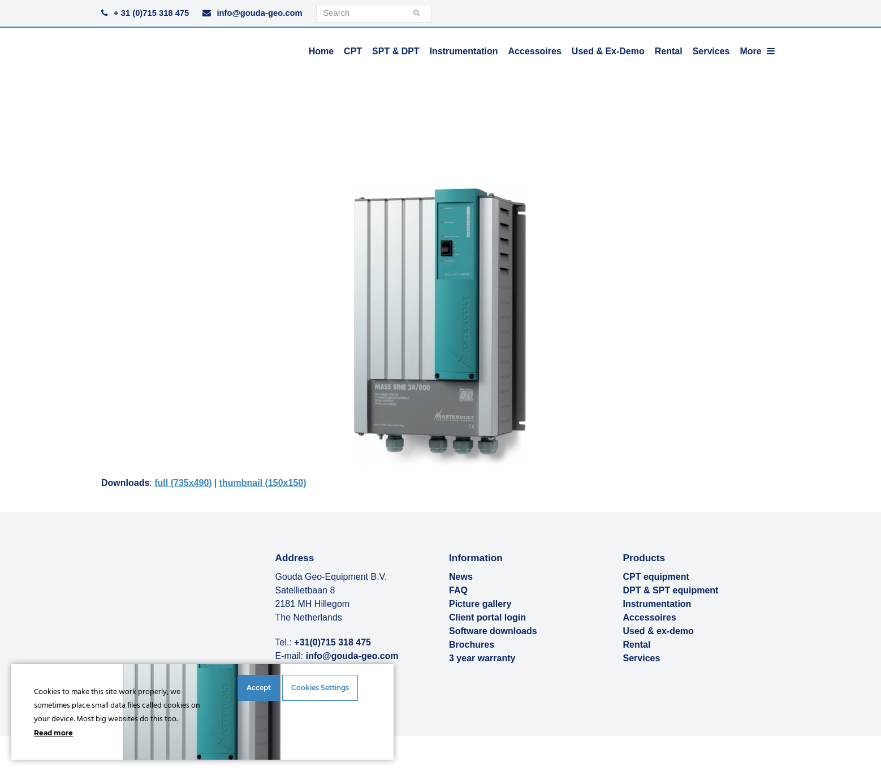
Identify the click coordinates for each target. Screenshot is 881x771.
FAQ (458, 590)
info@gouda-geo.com (259, 13)
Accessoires (649, 617)
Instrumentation (657, 604)
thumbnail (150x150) (262, 483)
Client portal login (487, 617)
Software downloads (493, 631)
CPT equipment (656, 577)
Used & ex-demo (658, 631)
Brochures (471, 644)
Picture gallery (480, 604)
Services (641, 658)
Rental (637, 644)
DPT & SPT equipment (671, 590)
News (461, 577)
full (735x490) (182, 483)
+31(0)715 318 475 (332, 642)
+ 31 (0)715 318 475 (151, 13)
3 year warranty (482, 658)
